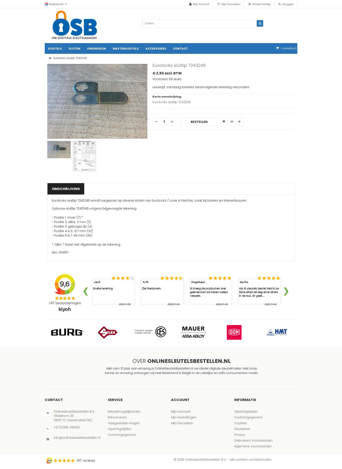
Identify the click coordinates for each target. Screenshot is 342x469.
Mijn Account (201, 4)
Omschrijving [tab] (66, 188)
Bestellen (199, 122)
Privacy (239, 435)
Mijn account (181, 411)
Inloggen (288, 4)
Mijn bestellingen (183, 417)
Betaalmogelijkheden (124, 411)
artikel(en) (288, 48)
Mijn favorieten (182, 423)
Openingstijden (119, 429)
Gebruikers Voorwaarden (253, 440)
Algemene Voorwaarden (253, 446)
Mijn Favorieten (230, 4)
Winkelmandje (261, 4)
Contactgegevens (122, 435)
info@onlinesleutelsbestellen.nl (77, 438)
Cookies (240, 423)
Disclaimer (242, 429)
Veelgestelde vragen (124, 423)
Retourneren (117, 417)
